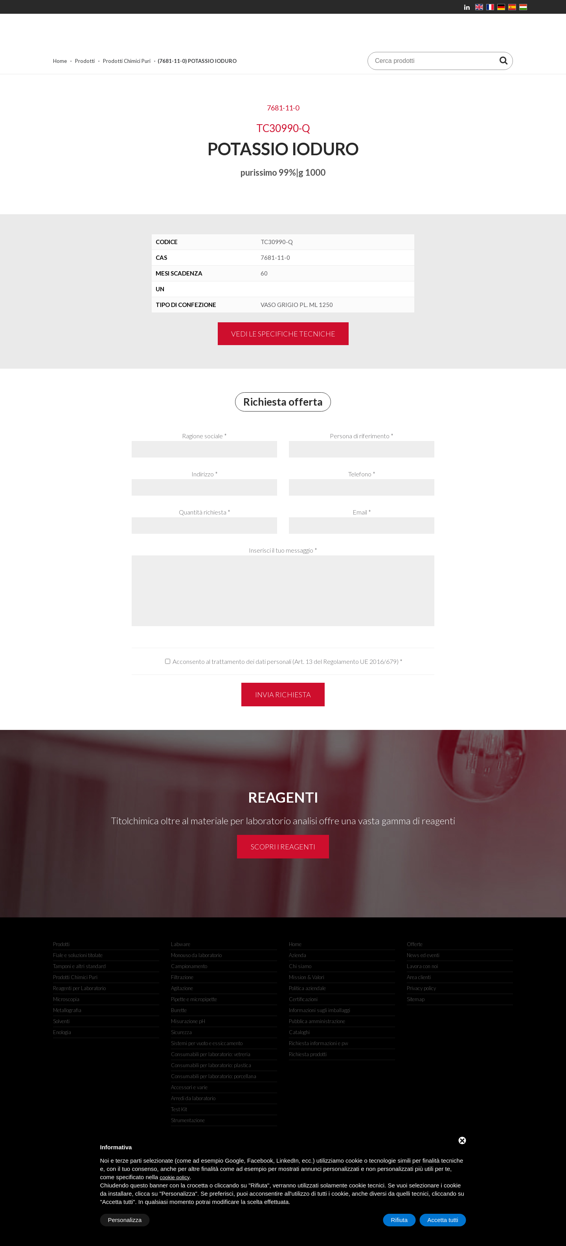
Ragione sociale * (204, 435)
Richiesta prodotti (308, 1054)
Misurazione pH (188, 1021)
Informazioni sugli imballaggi (319, 1010)
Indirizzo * (204, 474)
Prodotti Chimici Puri (127, 61)
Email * (362, 512)
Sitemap (415, 999)
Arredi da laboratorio (193, 1098)
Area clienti (419, 977)
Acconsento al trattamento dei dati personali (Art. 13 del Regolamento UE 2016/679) (286, 661)
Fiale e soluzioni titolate (78, 955)
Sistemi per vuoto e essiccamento (207, 1043)
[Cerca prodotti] (503, 60)
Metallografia (67, 1010)
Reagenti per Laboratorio (79, 988)
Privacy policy (421, 988)
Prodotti (85, 61)
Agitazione (182, 988)
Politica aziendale (307, 988)
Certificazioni (303, 999)
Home (60, 61)
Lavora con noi (422, 966)
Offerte (415, 944)
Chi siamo (300, 966)
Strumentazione (188, 1120)
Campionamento (189, 966)
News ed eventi (423, 955)
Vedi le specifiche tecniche (283, 333)
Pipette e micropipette (194, 999)
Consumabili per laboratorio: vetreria (210, 1054)
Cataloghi (299, 1032)
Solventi (61, 1021)
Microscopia (66, 999)
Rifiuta (399, 1220)
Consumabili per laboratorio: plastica (211, 1065)
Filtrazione (182, 977)
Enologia (62, 1032)
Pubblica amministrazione (317, 1021)
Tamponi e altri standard (79, 966)
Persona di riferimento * (361, 435)
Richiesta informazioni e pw (318, 1043)
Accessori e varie (189, 1087)
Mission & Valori (306, 977)
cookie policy (174, 1177)
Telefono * (361, 474)
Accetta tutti (442, 1220)
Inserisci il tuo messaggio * (283, 550)
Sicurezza (181, 1032)
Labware (180, 944)
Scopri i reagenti (283, 846)
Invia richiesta (283, 694)
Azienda (297, 955)
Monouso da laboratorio (196, 955)
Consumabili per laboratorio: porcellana (213, 1076)
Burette (179, 1010)
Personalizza (125, 1220)
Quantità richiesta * (204, 512)
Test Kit (179, 1109)
